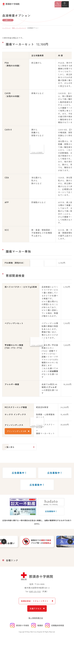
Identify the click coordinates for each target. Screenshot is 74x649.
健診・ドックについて (19, 28)
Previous (4, 541)
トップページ (6, 28)
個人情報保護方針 (36, 618)
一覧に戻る (9, 447)
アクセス (64, 5)
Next (70, 541)
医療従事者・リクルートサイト (34, 601)
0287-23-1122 (35, 591)
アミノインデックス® (16, 431)
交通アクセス (35, 608)
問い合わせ (58, 5)
